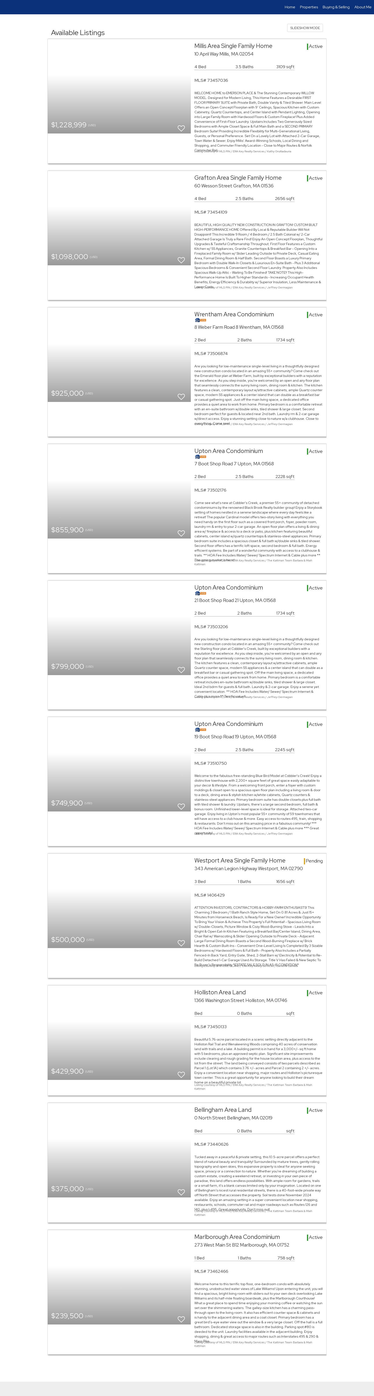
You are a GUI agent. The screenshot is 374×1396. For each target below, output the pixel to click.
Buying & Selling (336, 7)
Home (290, 7)
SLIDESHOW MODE (305, 28)
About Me (363, 7)
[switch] (181, 126)
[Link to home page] (6, 7)
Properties (309, 7)
